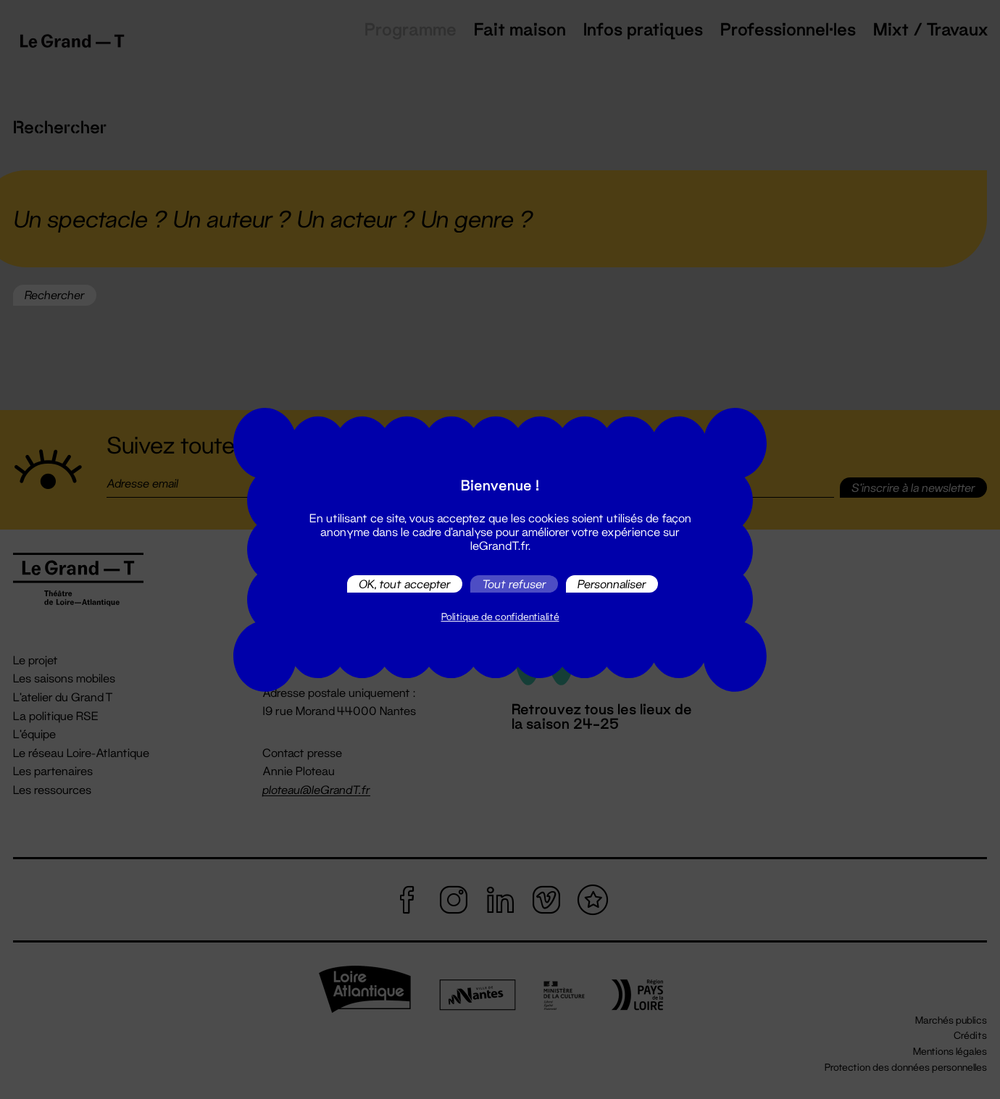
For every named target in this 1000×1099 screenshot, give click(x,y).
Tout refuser (514, 583)
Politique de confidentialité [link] (500, 616)
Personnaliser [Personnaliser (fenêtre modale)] (612, 583)
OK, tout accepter (405, 583)
